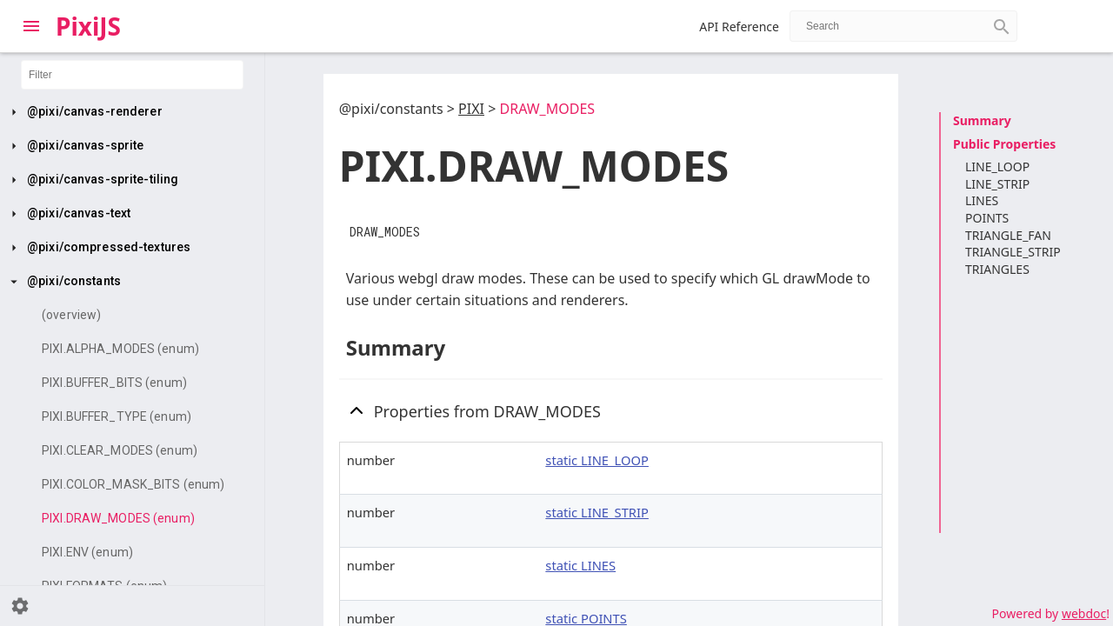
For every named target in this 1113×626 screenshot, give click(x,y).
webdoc (1084, 613)
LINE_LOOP (997, 166)
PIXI (471, 108)
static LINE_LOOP (597, 460)
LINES (981, 200)
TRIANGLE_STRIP (1013, 251)
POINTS (987, 218)
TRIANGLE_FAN (1008, 235)
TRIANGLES (997, 269)
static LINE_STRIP (597, 512)
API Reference (739, 26)
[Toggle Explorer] (31, 26)
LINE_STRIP (997, 184)
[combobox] (903, 26)
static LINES (580, 565)
